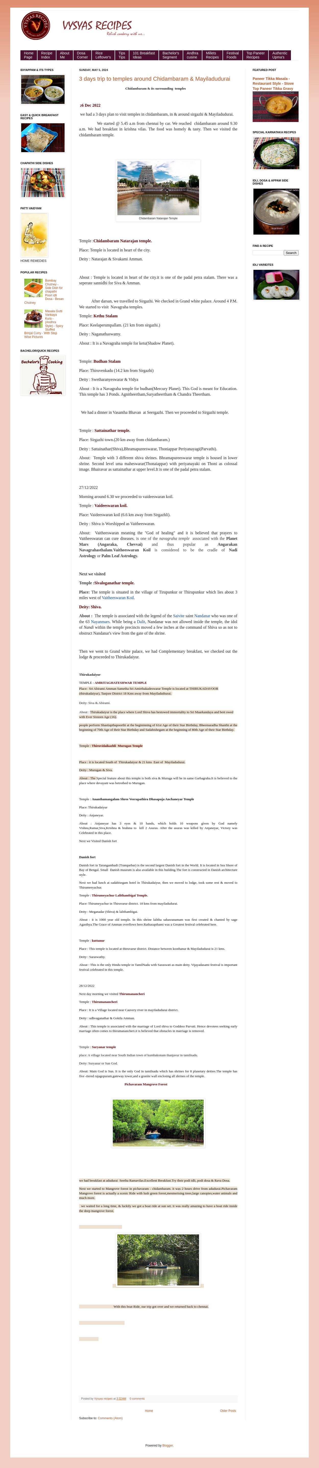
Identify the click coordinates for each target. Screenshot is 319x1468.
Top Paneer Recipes (256, 55)
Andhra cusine (192, 55)
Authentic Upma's (279, 55)
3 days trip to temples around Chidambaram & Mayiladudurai (154, 79)
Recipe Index (46, 55)
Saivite (178, 616)
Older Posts (228, 1411)
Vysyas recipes (103, 1398)
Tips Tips (122, 55)
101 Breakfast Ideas (144, 55)
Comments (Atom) (110, 1418)
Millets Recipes (212, 55)
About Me (64, 55)
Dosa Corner (82, 55)
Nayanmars (100, 622)
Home (149, 1411)
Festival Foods (233, 55)
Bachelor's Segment (171, 55)
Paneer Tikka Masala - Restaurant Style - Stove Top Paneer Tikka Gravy (273, 84)
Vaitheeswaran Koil (118, 598)
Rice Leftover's (103, 55)
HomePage (28, 55)
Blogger (167, 1445)
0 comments (137, 1398)
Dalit (141, 622)
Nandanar (202, 616)
